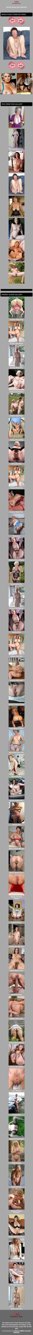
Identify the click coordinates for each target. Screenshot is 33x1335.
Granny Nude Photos (17, 1042)
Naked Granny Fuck (17, 1138)
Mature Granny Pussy (17, 703)
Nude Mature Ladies (17, 727)
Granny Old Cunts (17, 679)
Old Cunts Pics (17, 463)
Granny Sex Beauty (17, 607)
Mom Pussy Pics (17, 1260)
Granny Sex (17, 824)
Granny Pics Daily (17, 439)
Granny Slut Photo (17, 342)
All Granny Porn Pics (17, 751)
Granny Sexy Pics (17, 367)
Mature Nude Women (17, 848)
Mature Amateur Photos (17, 896)
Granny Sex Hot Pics (17, 945)
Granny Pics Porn (17, 487)
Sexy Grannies (17, 775)
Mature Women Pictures (17, 1211)
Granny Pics (17, 1114)
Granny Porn (17, 631)
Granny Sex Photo (17, 415)
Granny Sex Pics (17, 583)
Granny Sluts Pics (17, 511)
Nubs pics (17, 535)
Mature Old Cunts (17, 1018)
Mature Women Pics (17, 872)
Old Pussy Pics (17, 993)
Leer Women (17, 1090)
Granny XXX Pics (17, 655)
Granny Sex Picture (17, 391)
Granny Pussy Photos (17, 559)
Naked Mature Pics (17, 969)
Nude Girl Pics (17, 1186)
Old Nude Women (17, 1284)
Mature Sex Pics (17, 1308)
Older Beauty (17, 1162)
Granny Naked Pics (17, 799)
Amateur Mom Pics (17, 318)
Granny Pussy (17, 921)
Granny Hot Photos (17, 1066)
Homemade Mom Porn (17, 1236)
